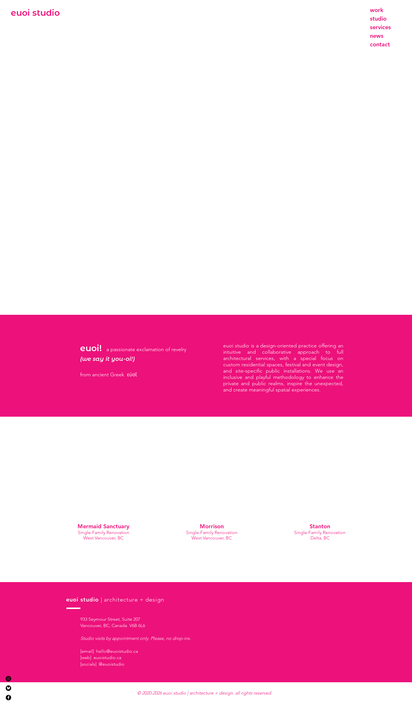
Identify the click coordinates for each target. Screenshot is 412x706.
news (376, 35)
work (376, 10)
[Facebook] (8, 697)
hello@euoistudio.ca (117, 651)
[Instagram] (8, 678)
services (380, 27)
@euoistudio (111, 664)
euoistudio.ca (107, 657)
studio (378, 18)
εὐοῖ (132, 374)
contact (380, 44)
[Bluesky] (8, 688)
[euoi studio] (35, 13)
